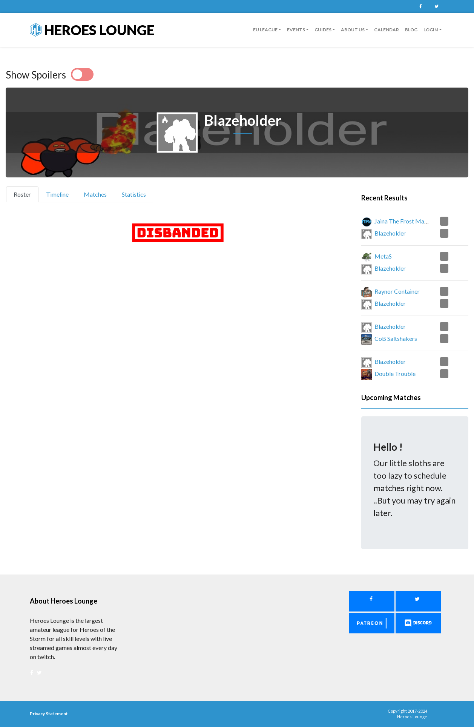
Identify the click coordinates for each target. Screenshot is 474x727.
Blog (411, 29)
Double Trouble (395, 373)
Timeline (57, 194)
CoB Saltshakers (395, 338)
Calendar (386, 29)
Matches (95, 194)
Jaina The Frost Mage (402, 221)
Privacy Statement (49, 713)
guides (322, 29)
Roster (25, 193)
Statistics (134, 194)
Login (430, 29)
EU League (265, 29)
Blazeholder (390, 233)
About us (353, 29)
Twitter (437, 6)
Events (296, 29)
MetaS (383, 256)
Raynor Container (397, 291)
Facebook (421, 6)
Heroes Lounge (92, 30)
